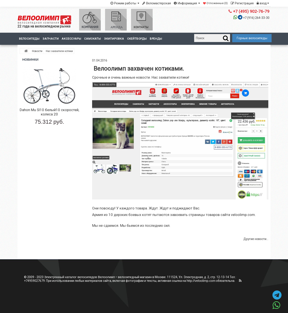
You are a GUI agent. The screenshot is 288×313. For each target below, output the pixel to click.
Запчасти (51, 38)
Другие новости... (255, 239)
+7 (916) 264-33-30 (256, 17)
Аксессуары (71, 38)
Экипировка (114, 38)
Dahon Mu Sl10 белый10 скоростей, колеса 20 (49, 112)
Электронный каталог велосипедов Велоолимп (79, 277)
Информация (187, 3)
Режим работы (124, 3)
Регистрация (242, 3)
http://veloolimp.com (201, 280)
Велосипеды (29, 38)
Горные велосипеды (252, 38)
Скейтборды (137, 38)
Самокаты (92, 38)
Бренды (156, 38)
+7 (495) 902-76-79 (249, 11)
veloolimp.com (243, 214)
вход (263, 3)
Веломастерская (156, 3)
